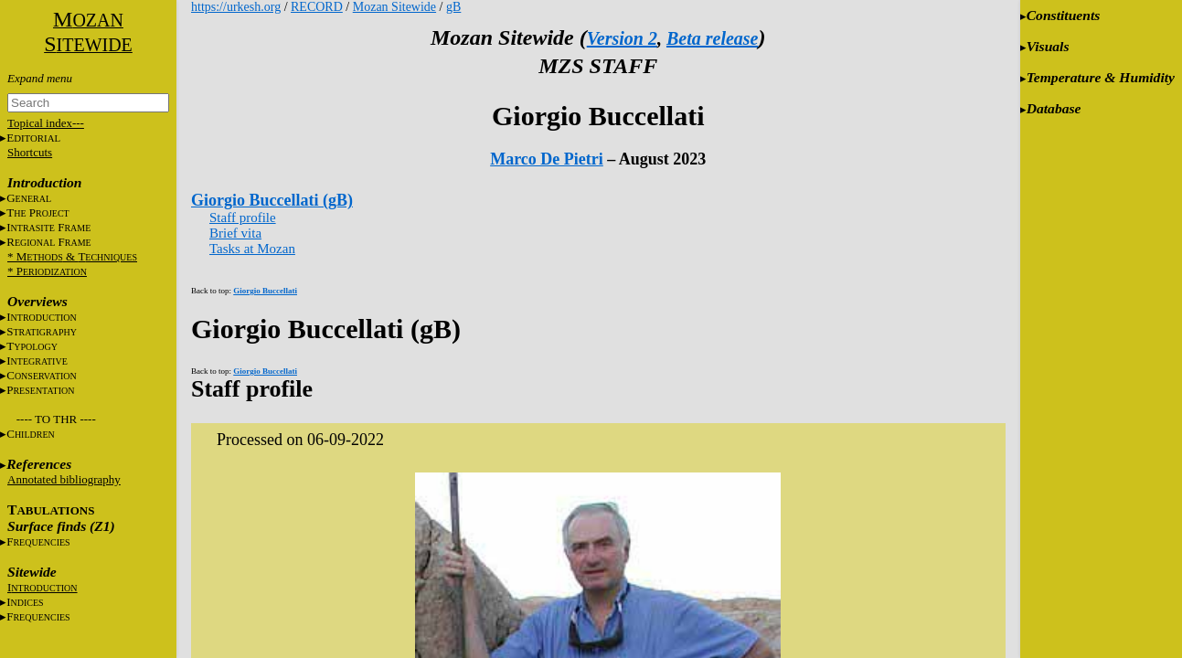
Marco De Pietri (546, 159)
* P (47, 271)
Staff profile (242, 217)
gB (453, 7)
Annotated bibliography (64, 479)
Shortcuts (29, 152)
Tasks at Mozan (252, 248)
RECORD (317, 7)
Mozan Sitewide (394, 7)
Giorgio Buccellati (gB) (272, 200)
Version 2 (622, 38)
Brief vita (235, 233)
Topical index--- (45, 123)
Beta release (712, 38)
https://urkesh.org (236, 7)
